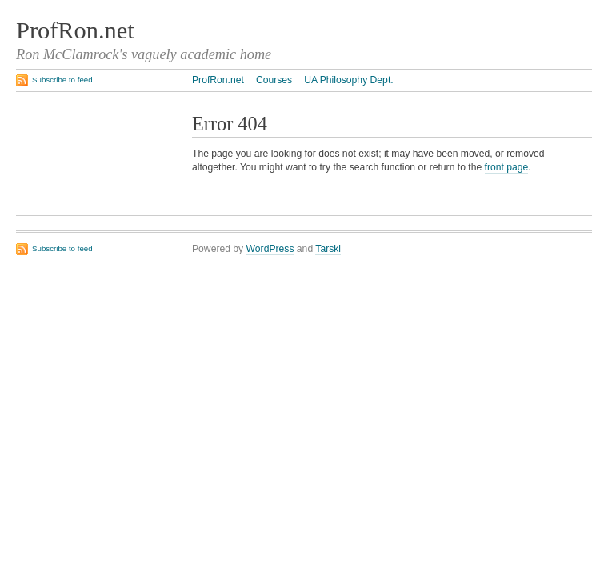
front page (507, 167)
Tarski (328, 248)
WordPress (270, 248)
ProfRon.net (75, 30)
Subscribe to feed (62, 79)
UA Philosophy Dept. (349, 80)
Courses (274, 80)
